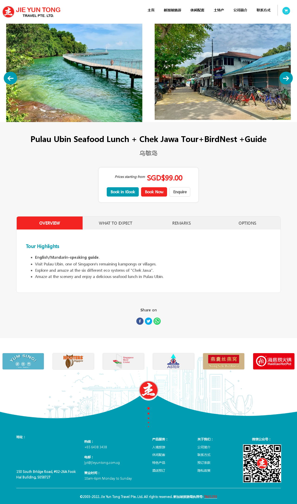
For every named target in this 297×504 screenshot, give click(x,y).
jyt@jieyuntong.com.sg (102, 462)
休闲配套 (197, 10)
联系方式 (264, 10)
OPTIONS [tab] (247, 223)
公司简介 (240, 10)
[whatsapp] (157, 321)
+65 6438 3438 (95, 447)
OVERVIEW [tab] (49, 223)
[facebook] (140, 321)
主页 (151, 10)
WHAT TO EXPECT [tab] (115, 223)
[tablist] (148, 222)
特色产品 (158, 462)
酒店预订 (158, 470)
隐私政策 (203, 470)
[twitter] (148, 321)
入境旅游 (158, 447)
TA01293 (210, 496)
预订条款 (203, 462)
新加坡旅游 (172, 10)
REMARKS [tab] (181, 223)
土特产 (219, 10)
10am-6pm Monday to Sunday (108, 478)
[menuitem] (151, 10)
